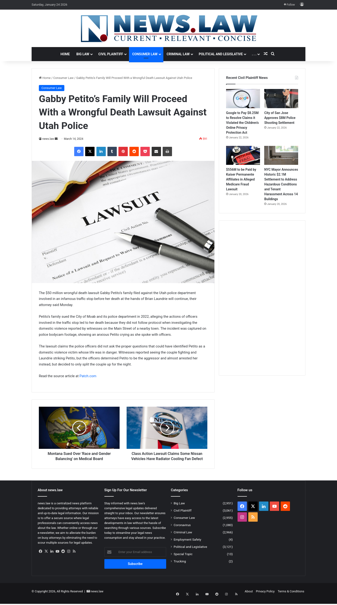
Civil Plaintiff (110, 54)
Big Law (82, 54)
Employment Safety (187, 544)
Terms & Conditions (291, 596)
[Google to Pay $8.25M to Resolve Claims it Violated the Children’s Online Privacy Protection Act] (243, 98)
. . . (254, 54)
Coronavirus (182, 530)
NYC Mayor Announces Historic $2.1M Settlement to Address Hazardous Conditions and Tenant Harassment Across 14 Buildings (281, 184)
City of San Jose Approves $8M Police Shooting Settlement (279, 118)
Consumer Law (145, 54)
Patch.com (88, 376)
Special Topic (183, 559)
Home (65, 54)
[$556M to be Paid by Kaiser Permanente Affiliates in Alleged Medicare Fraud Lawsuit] (243, 155)
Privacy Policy (265, 596)
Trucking (180, 566)
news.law (48, 138)
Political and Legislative (221, 54)
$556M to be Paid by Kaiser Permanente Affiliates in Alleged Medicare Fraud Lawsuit (241, 179)
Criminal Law (178, 54)
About (249, 596)
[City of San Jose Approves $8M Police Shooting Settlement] (281, 98)
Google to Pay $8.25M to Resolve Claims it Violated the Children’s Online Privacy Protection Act (242, 122)
